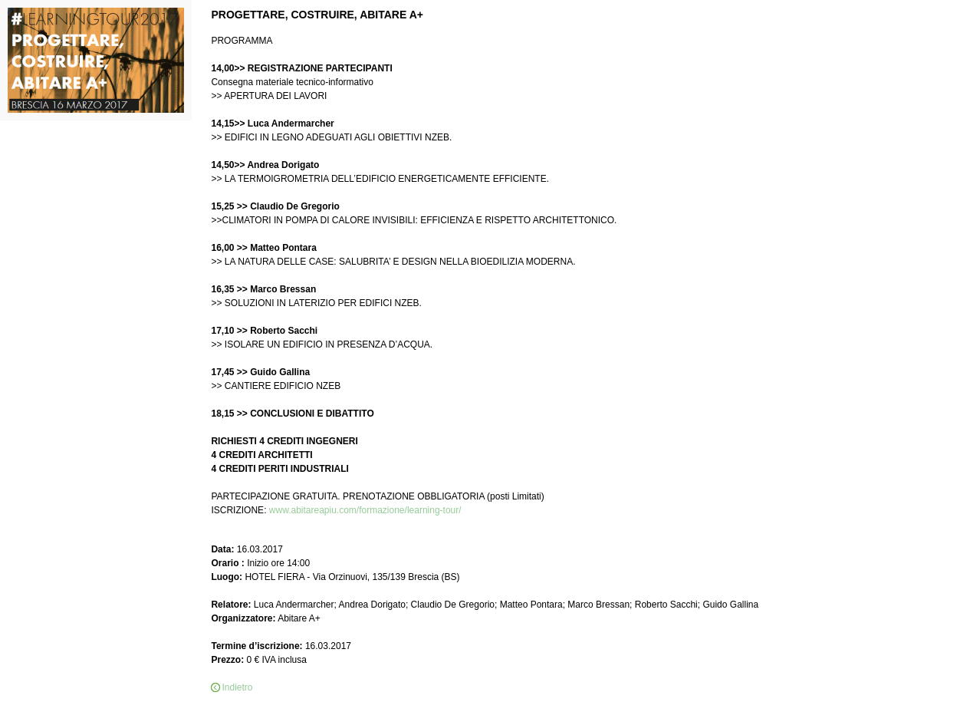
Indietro (237, 687)
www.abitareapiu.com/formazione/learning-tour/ (365, 510)
